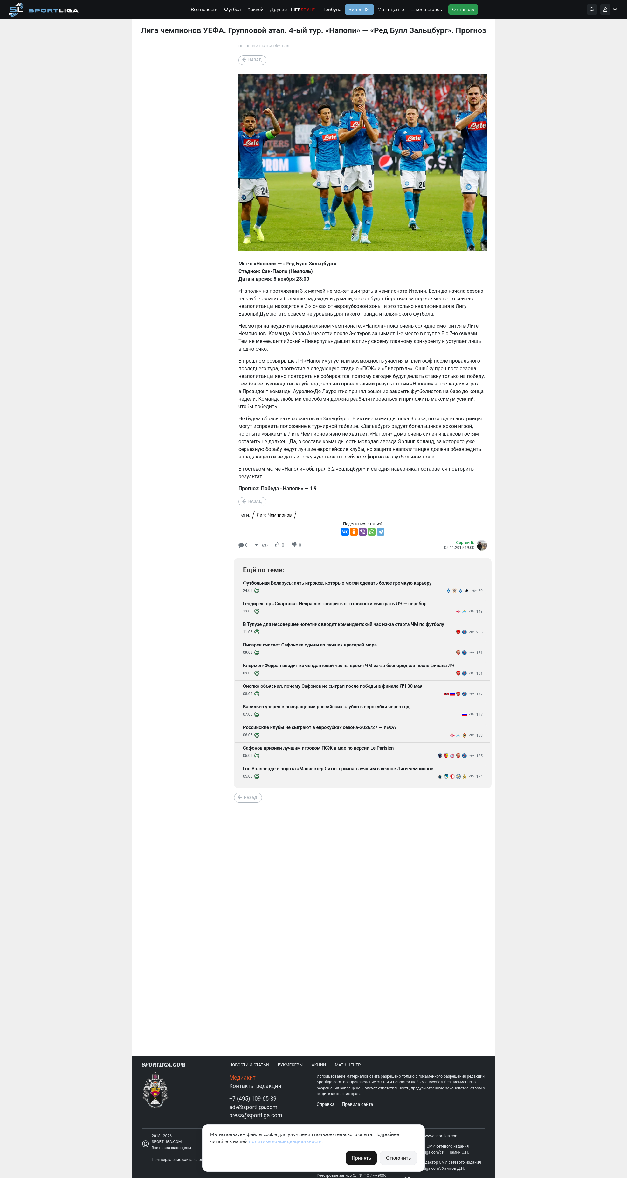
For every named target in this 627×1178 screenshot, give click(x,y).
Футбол (232, 9)
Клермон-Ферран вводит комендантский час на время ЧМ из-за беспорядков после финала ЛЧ (348, 665)
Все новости (204, 9)
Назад (255, 60)
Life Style (303, 9)
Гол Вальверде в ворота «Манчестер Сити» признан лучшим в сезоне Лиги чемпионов (338, 769)
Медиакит (242, 1077)
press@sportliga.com (255, 1115)
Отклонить (398, 1158)
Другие (278, 9)
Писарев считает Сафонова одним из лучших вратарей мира (310, 645)
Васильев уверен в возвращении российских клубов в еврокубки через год (326, 707)
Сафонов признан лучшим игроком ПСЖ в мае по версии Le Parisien (318, 748)
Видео (355, 9)
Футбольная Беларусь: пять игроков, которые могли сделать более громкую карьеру (337, 583)
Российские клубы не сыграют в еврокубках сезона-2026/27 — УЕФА (319, 727)
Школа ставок (426, 9)
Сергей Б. (465, 542)
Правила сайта (357, 1104)
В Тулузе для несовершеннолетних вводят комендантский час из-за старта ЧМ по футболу (343, 624)
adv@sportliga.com (253, 1107)
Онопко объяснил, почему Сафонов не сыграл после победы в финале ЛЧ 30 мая (333, 686)
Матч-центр (390, 9)
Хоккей (255, 9)
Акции (319, 1064)
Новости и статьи (255, 46)
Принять (361, 1158)
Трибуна (332, 9)
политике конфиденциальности (285, 1141)
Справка (325, 1104)
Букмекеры (290, 1064)
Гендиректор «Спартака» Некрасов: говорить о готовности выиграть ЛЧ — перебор (334, 603)
